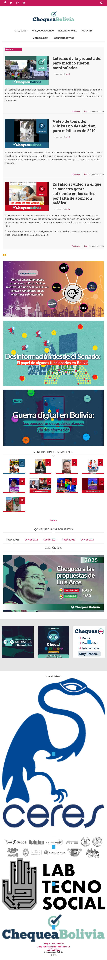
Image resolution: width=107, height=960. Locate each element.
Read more (77, 112)
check (68, 74)
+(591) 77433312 (53, 949)
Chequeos (20, 31)
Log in (86, 111)
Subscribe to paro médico (4, 255)
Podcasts (87, 31)
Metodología (40, 38)
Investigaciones (67, 31)
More (52, 520)
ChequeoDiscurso (43, 31)
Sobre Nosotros (64, 38)
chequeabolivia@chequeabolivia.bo (53, 946)
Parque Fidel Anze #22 (54, 944)
